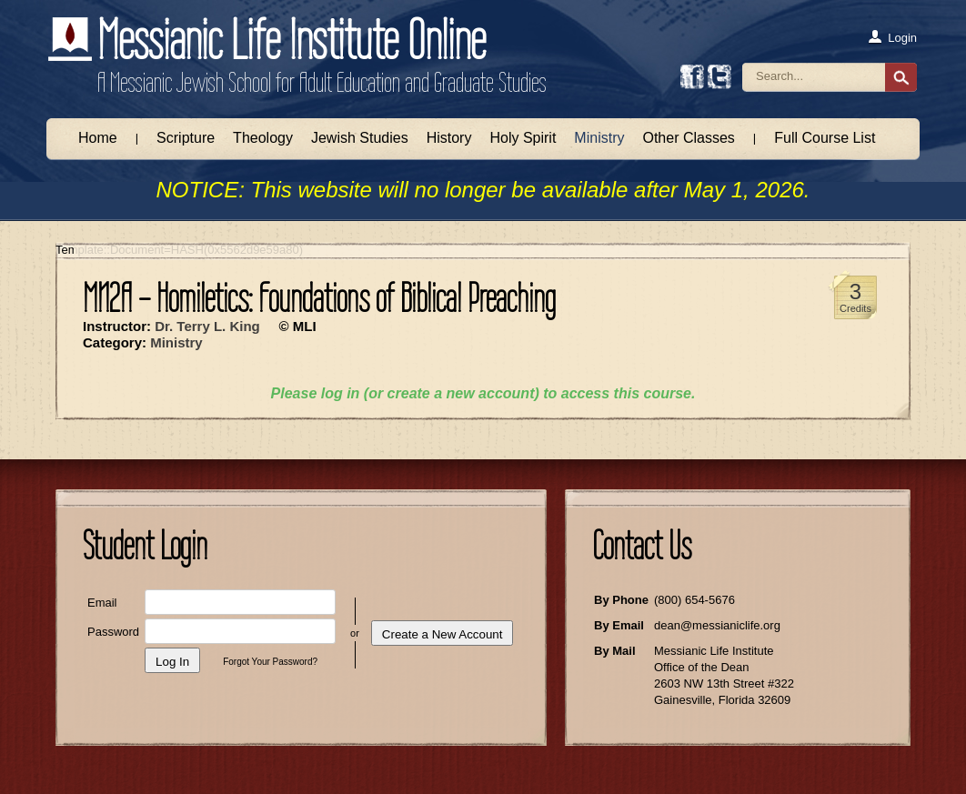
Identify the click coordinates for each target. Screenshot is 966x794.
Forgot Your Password (267, 662)
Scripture (185, 138)
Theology (263, 138)
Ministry (599, 138)
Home (97, 138)
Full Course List (824, 138)
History (449, 138)
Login (892, 37)
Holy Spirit (522, 138)
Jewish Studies (359, 138)
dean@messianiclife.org (717, 625)
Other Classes (688, 138)
